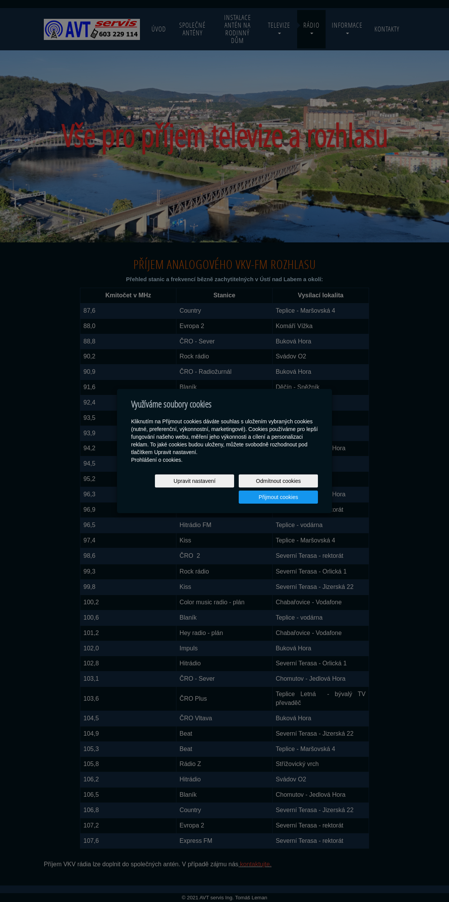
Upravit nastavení (161, 489)
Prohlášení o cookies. (157, 468)
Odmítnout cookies (225, 489)
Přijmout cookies (288, 489)
